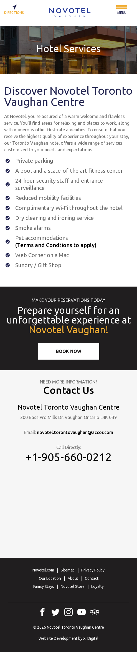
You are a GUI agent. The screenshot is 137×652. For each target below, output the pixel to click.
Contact (91, 578)
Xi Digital (90, 638)
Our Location (50, 578)
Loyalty (97, 586)
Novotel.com (43, 570)
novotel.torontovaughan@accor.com (75, 432)
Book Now (68, 351)
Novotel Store (73, 586)
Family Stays (43, 586)
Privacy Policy (93, 570)
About (73, 578)
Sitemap (68, 570)
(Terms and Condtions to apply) (56, 245)
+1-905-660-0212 (69, 457)
